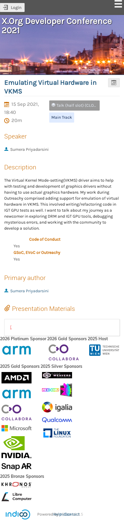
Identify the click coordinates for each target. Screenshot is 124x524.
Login (16, 7)
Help (57, 514)
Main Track (61, 117)
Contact (72, 514)
